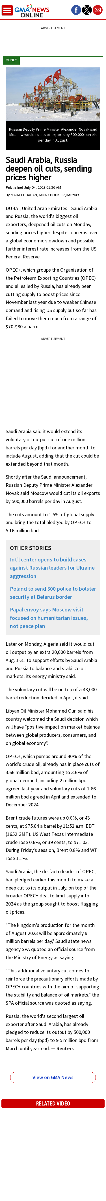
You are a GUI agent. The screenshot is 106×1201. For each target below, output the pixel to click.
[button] (76, 10)
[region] (53, 38)
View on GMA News (53, 1077)
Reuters (64, 1048)
